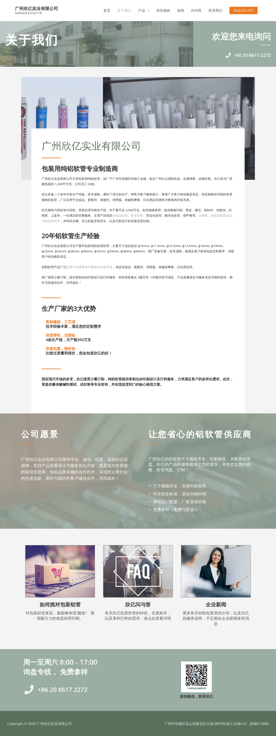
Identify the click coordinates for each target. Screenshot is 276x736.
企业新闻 (216, 604)
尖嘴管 (203, 215)
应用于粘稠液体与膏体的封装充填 (89, 267)
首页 (106, 10)
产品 (141, 10)
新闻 (180, 10)
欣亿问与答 (138, 604)
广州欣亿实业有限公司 (37, 9)
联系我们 (215, 10)
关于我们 (124, 10)
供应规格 (163, 10)
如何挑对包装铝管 (60, 604)
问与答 (196, 10)
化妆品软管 (120, 215)
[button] (243, 10)
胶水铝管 (137, 215)
